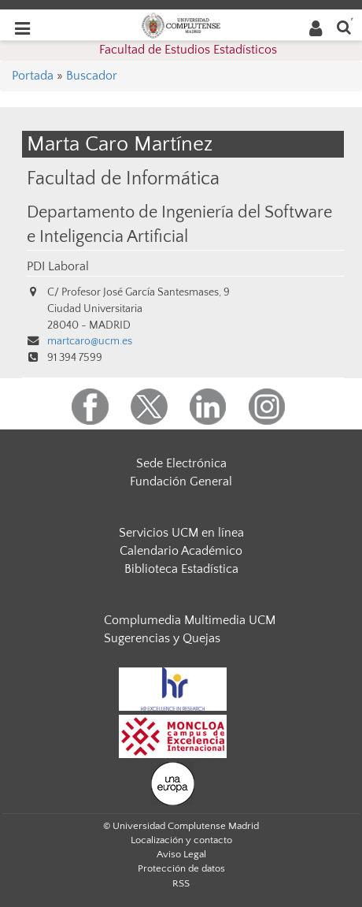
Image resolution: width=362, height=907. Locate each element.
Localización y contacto (181, 840)
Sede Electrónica (181, 463)
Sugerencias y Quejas (162, 638)
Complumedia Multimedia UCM (189, 620)
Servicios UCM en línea (181, 533)
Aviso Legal (181, 854)
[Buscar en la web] (344, 26)
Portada (33, 76)
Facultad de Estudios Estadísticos (188, 50)
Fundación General (181, 481)
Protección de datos (181, 868)
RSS (181, 883)
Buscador (91, 76)
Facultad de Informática (123, 178)
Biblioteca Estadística (181, 569)
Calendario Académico (181, 551)
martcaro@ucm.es (89, 341)
